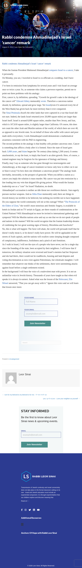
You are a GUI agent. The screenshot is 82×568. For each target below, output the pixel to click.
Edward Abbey (23, 101)
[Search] (41, 343)
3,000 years (12, 151)
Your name (41, 301)
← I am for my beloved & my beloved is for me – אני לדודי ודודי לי (24, 395)
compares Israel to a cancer (61, 70)
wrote (43, 101)
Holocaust (63, 279)
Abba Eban (37, 194)
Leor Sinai (18, 47)
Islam (24, 151)
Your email (41, 313)
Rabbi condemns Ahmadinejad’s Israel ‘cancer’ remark (26, 63)
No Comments (28, 47)
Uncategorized (14, 359)
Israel (48, 105)
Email (41, 434)
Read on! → (25, 501)
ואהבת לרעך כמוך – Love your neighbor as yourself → (61, 399)
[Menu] (77, 5)
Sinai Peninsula (13, 113)
